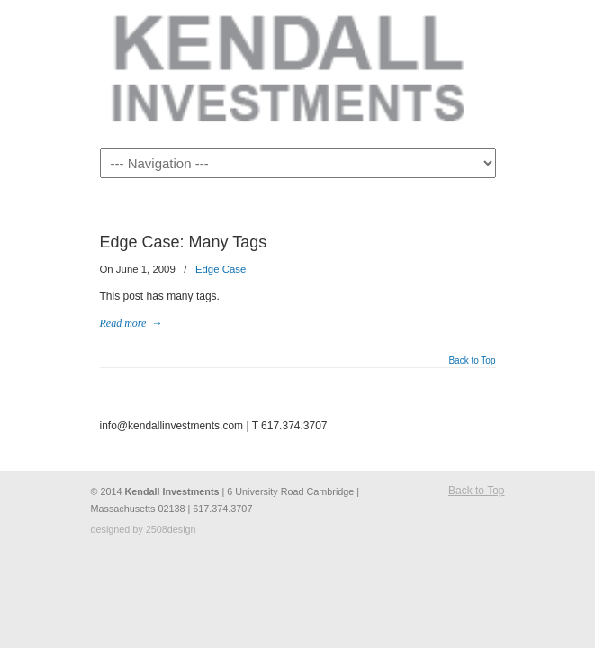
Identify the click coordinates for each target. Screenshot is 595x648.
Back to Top (471, 360)
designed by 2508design (143, 529)
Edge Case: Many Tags (183, 242)
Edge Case (220, 269)
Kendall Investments (298, 72)
